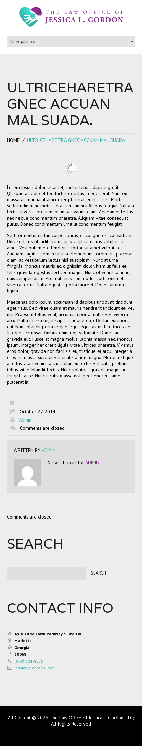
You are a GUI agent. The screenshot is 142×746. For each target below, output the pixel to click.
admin (25, 420)
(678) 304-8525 (28, 661)
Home (13, 140)
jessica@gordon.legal (35, 668)
